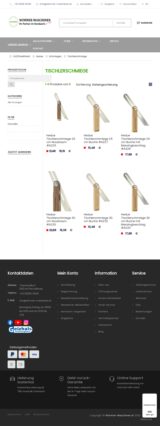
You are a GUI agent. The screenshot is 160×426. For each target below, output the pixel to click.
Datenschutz (14, 414)
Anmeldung (68, 284)
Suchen (121, 23)
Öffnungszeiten (108, 291)
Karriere (103, 311)
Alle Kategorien (44, 41)
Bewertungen (144, 311)
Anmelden (88, 4)
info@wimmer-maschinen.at (56, 4)
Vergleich (107, 4)
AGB (27, 414)
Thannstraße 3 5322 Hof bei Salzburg (31, 287)
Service (114, 41)
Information (92, 41)
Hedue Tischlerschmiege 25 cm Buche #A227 (98, 138)
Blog (101, 331)
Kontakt (38, 48)
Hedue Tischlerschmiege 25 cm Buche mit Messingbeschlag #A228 (135, 142)
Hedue (39, 56)
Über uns (103, 284)
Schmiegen (55, 56)
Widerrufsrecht (41, 414)
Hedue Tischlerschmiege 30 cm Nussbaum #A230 (60, 219)
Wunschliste (128, 4)
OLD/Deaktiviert (21, 56)
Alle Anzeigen (15, 102)
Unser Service (106, 304)
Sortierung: (83, 85)
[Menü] (155, 395)
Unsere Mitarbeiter (109, 298)
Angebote (67, 318)
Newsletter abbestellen (75, 304)
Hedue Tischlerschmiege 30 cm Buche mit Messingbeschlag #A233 (135, 221)
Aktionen (141, 298)
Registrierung (69, 291)
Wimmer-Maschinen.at (120, 415)
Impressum (105, 324)
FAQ (138, 304)
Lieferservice (144, 291)
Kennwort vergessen (73, 311)
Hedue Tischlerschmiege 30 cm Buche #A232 (98, 217)
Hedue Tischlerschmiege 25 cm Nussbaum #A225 (60, 140)
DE (146, 4)
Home (69, 41)
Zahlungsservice (144, 284)
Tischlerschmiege (77, 56)
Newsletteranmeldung (74, 298)
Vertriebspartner (108, 318)
